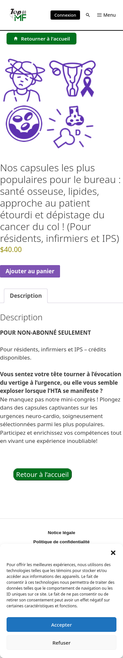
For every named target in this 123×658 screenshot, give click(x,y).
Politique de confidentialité (61, 541)
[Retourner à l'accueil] (41, 38)
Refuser (61, 642)
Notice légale (61, 532)
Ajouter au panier (30, 271)
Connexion (65, 15)
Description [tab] (26, 295)
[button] (113, 552)
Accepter (61, 624)
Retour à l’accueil (42, 474)
